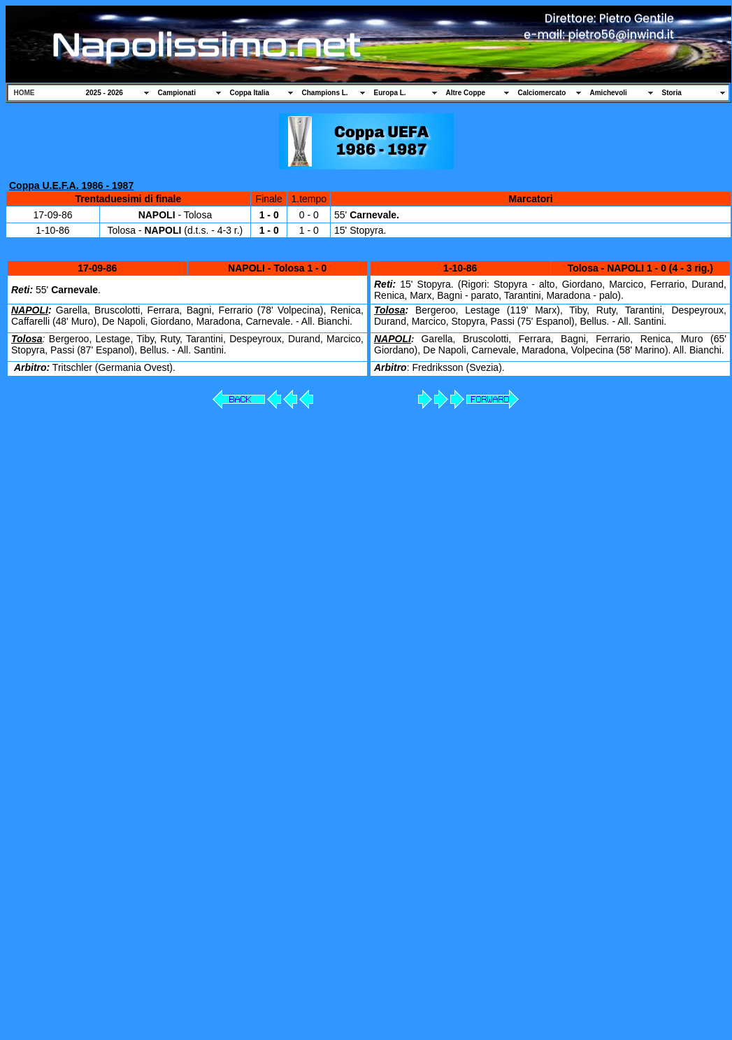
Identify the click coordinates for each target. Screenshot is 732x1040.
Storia (672, 93)
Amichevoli (608, 93)
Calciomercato (542, 93)
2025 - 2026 (104, 93)
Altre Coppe (466, 93)
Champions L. (325, 93)
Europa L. (390, 93)
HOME (24, 93)
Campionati (177, 93)
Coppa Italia (250, 93)
